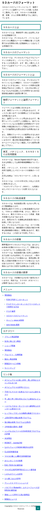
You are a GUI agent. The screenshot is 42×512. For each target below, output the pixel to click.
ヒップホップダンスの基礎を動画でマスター (22, 413)
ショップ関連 (9, 346)
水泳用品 (8, 438)
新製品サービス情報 (12, 364)
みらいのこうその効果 (13, 461)
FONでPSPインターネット (17, 300)
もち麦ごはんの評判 (12, 479)
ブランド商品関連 (11, 337)
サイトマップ (9, 368)
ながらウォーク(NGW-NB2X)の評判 (18, 447)
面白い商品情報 (10, 359)
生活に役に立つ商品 (12, 341)
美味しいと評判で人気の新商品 (17, 495)
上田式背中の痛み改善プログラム (17, 418)
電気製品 (8, 295)
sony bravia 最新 (12, 325)
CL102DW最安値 (11, 452)
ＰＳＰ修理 (10, 311)
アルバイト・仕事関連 (13, 355)
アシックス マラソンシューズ (16, 483)
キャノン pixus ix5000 (15, 320)
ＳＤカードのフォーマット (17, 316)
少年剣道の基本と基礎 (13, 427)
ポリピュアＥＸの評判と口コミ (17, 387)
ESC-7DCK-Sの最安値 (13, 465)
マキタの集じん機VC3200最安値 (17, 456)
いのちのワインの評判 (13, 474)
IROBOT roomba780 (13, 443)
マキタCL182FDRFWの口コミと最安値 (20, 470)
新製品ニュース (10, 499)
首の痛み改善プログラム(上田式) (17, 422)
